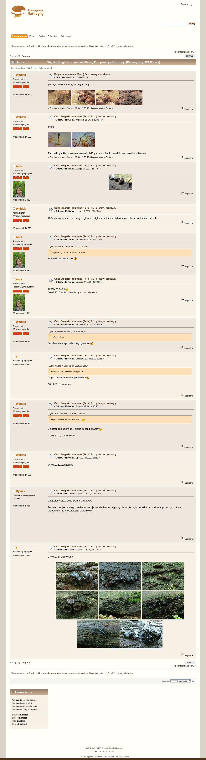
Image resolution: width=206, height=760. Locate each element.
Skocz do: (166, 681)
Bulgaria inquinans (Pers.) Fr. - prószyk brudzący (82, 74)
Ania (19, 166)
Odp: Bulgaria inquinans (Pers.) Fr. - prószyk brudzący (85, 116)
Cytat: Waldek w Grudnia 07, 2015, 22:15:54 (68, 366)
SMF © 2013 (102, 748)
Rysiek (20, 491)
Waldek (21, 74)
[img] (14, 721)
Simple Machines (116, 748)
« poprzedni (179, 52)
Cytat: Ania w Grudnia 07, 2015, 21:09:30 (67, 331)
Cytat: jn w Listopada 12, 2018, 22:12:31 (67, 414)
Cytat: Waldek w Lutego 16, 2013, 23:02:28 (68, 247)
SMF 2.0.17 (90, 748)
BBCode (16, 715)
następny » (190, 52)
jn (17, 356)
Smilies (15, 718)
